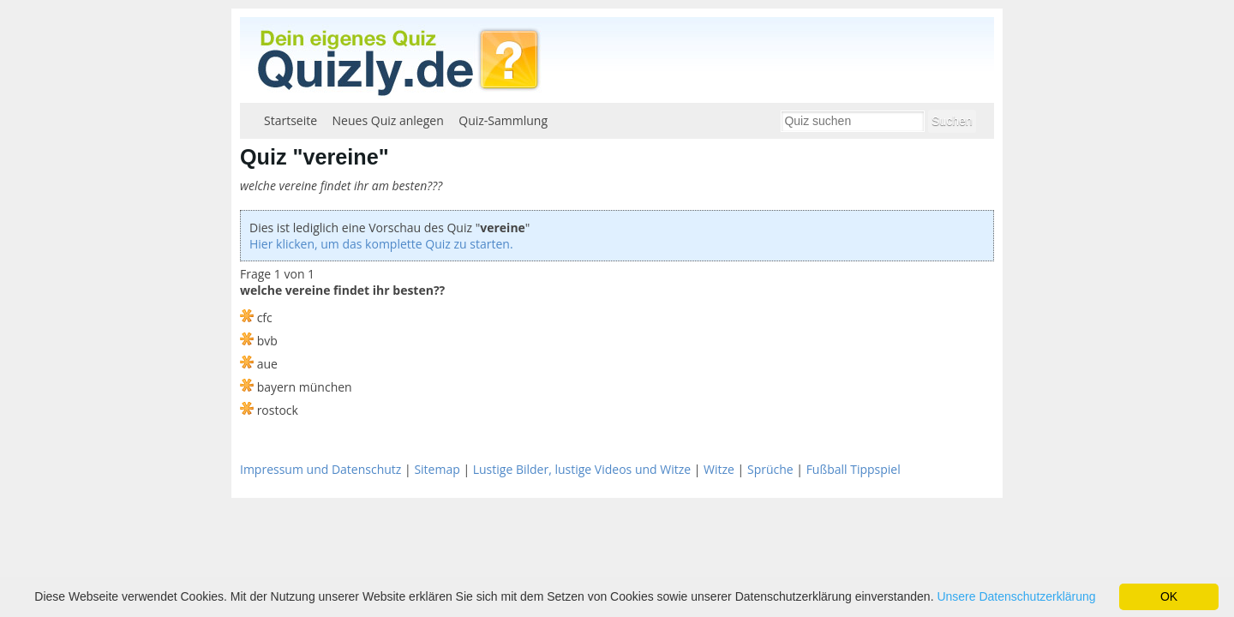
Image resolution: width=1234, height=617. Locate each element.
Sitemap (436, 469)
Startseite (290, 120)
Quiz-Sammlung (503, 120)
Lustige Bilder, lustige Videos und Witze (582, 469)
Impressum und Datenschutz (320, 469)
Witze (719, 469)
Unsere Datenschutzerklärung (1016, 596)
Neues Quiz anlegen (388, 120)
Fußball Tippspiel (853, 469)
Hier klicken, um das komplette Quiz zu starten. (381, 244)
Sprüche (770, 469)
